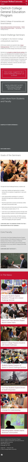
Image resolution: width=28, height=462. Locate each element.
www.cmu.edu (10, 447)
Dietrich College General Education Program (13, 11)
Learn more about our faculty (8, 248)
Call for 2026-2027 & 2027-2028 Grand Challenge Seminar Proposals (14, 87)
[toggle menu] (26, 1)
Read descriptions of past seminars (10, 225)
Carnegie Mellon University (12, 2)
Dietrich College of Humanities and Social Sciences (12, 22)
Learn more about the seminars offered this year (13, 223)
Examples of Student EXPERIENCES (9, 124)
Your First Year (18, 28)
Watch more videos (5, 148)
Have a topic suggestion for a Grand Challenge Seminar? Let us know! (14, 73)
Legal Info (3, 447)
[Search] (14, 4)
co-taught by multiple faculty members (16, 52)
